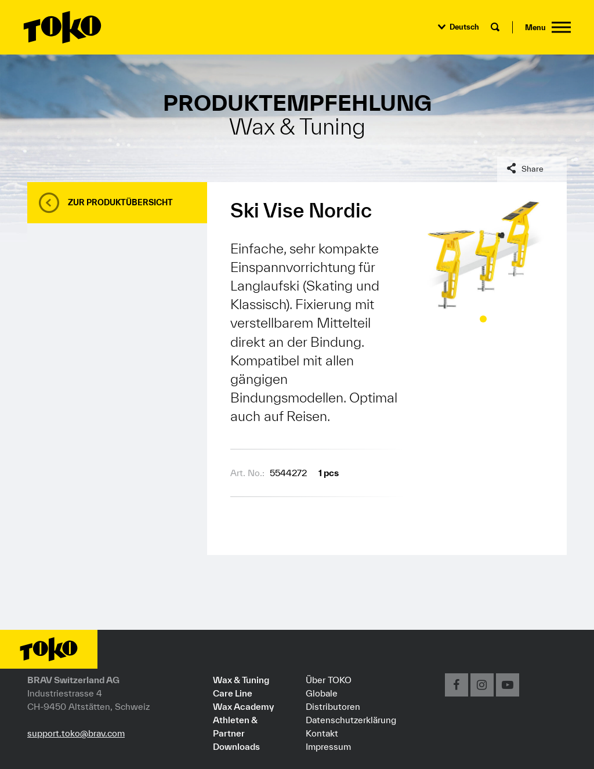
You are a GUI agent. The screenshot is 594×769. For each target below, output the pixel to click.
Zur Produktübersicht (120, 202)
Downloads (236, 746)
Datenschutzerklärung (351, 719)
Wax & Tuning (241, 679)
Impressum (328, 746)
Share (532, 168)
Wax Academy (243, 706)
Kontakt (322, 733)
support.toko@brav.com (76, 733)
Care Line (232, 693)
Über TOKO (329, 679)
